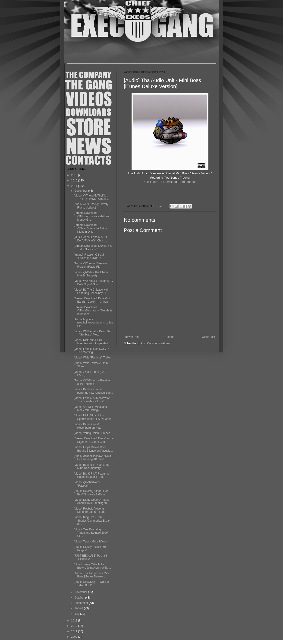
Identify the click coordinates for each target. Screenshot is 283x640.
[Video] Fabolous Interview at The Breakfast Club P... (92, 399)
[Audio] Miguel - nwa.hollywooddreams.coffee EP (93, 323)
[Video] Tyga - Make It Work (91, 541)
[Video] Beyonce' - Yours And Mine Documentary (91, 466)
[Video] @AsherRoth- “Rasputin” (87, 484)
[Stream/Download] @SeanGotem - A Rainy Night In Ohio (90, 228)
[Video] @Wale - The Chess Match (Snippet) (91, 274)
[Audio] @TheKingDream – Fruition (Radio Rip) (90, 265)
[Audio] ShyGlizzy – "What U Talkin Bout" (91, 583)
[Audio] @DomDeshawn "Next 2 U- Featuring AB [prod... (93, 457)
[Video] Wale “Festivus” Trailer (92, 357)
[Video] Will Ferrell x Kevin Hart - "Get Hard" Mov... (93, 333)
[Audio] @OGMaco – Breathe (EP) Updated (92, 382)
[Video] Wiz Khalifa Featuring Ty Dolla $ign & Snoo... (93, 282)
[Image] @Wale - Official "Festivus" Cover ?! (89, 256)
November (81, 592)
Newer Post (132, 337)
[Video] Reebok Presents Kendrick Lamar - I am (89, 510)
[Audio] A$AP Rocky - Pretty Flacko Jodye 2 (91, 206)
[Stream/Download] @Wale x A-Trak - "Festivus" (93, 247)
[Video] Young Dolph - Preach (92, 433)
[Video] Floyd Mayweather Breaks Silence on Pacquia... (93, 449)
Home (170, 337)
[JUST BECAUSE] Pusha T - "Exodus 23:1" (91, 557)
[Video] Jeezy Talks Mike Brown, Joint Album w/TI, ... (92, 566)
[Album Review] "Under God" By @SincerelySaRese (91, 492)
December (81, 190)
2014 (74, 186)
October (79, 597)
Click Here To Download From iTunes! (169, 182)
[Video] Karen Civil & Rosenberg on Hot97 (88, 426)
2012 (74, 625)
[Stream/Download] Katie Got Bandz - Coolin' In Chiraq (92, 300)
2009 (74, 636)
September (81, 603)
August (79, 608)
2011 (74, 631)
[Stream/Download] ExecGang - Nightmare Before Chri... (93, 440)
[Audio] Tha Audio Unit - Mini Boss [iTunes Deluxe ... (91, 575)
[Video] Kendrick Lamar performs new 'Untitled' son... (93, 391)
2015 (74, 180)
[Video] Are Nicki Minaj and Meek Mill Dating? (90, 408)
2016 (74, 175)
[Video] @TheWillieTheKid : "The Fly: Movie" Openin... (91, 197)
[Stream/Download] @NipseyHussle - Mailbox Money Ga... (91, 216)
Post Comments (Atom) (155, 343)
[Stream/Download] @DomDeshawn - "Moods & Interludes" (93, 311)
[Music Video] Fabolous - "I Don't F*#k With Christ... (90, 238)
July (77, 613)
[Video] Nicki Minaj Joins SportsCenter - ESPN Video (92, 417)
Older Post (208, 337)
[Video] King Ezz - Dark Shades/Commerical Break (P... (92, 521)
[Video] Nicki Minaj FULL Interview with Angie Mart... (92, 342)
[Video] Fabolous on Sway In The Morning (91, 350)
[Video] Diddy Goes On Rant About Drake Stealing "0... (91, 501)
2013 (74, 620)
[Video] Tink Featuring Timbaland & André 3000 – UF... (92, 533)
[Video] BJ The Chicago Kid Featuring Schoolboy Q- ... (92, 291)
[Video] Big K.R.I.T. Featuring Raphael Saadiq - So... (92, 475)
